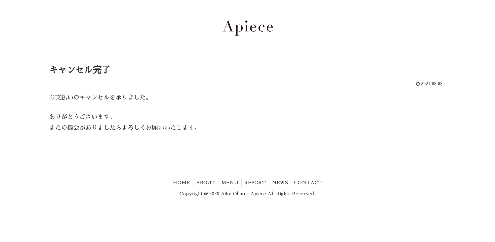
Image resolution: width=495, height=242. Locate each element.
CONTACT (311, 182)
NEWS (282, 182)
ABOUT (204, 182)
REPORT (256, 182)
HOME (178, 182)
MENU (229, 182)
